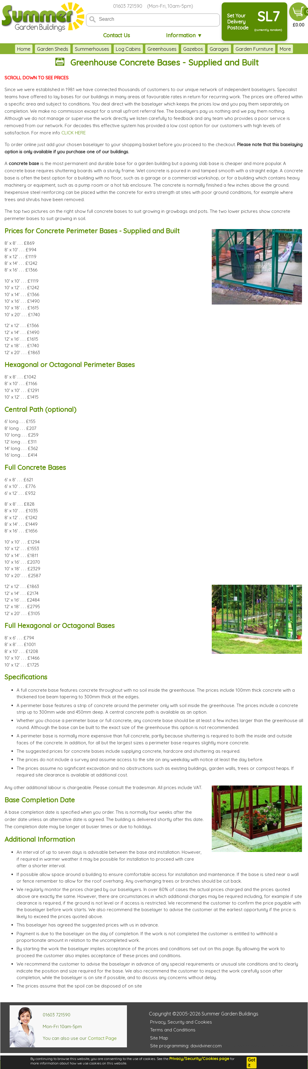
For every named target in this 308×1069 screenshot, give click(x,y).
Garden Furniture (254, 49)
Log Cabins (128, 49)
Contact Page (102, 1038)
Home (23, 49)
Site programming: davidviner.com (186, 1046)
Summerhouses (92, 49)
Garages (219, 49)
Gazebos (193, 49)
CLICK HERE (73, 133)
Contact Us (116, 35)
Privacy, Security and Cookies (181, 1022)
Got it (251, 1062)
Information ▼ (184, 35)
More (285, 49)
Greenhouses (162, 49)
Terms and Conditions (173, 1030)
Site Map (159, 1038)
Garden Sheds (52, 49)
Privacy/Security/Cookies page (199, 1058)
